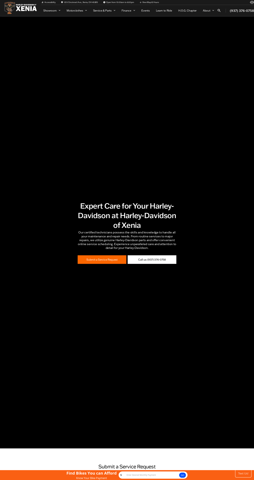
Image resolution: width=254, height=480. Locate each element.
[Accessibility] (48, 2)
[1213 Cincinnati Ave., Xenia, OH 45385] (79, 2)
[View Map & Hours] (149, 2)
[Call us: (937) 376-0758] (152, 259)
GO (182, 475)
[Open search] (219, 10)
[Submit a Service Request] (102, 259)
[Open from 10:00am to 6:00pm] (118, 2)
